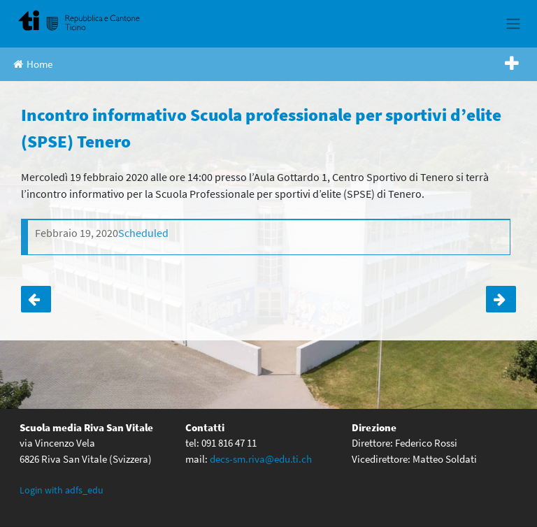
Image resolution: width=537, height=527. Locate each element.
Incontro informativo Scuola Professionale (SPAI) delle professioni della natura (501, 299)
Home (32, 64)
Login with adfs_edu (61, 490)
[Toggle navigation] (513, 23)
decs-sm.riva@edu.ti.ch (261, 458)
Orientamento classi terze (36, 299)
